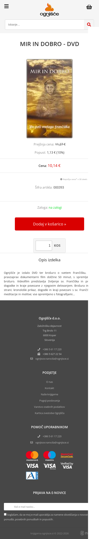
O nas (49, 382)
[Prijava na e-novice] (91, 506)
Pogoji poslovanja (49, 400)
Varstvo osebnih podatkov (49, 407)
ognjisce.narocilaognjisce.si (52, 358)
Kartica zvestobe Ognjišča (49, 413)
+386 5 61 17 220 (52, 349)
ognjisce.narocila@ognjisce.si (52, 442)
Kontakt (49, 388)
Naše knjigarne (49, 394)
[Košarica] (90, 7)
